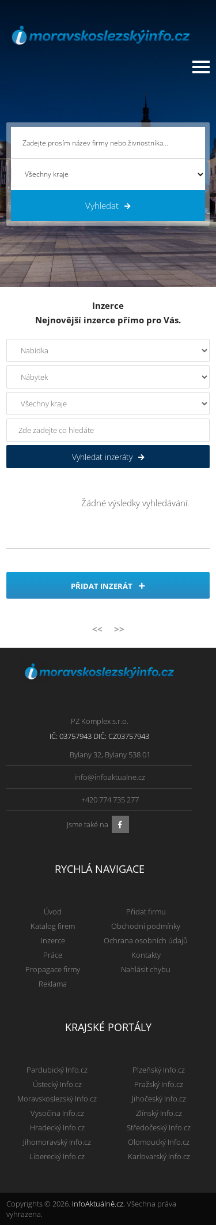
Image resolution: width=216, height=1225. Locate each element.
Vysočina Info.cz (57, 1113)
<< (97, 628)
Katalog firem (53, 926)
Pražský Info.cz (158, 1084)
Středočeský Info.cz (159, 1127)
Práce (52, 955)
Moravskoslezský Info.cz (57, 1098)
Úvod (53, 911)
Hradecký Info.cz (57, 1127)
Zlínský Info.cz (159, 1113)
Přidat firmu (146, 911)
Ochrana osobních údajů (146, 940)
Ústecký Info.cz (57, 1084)
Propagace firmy (52, 969)
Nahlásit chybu (145, 969)
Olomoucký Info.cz (159, 1142)
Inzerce (53, 940)
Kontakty (146, 955)
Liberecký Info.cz (57, 1156)
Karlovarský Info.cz (159, 1156)
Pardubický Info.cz (57, 1070)
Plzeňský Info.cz (158, 1070)
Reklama (53, 983)
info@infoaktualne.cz (109, 777)
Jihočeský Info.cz (159, 1098)
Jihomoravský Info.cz (57, 1142)
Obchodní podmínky (145, 926)
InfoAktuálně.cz (97, 1203)
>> (119, 628)
